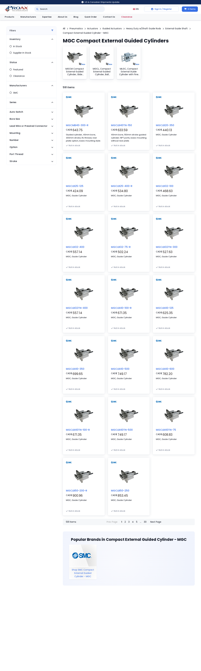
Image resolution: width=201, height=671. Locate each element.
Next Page (155, 521)
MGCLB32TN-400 (77, 308)
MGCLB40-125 (165, 308)
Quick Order (90, 16)
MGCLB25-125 (74, 186)
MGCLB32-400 (75, 247)
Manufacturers (28, 16)
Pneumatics (76, 28)
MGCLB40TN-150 (121, 125)
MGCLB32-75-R (121, 247)
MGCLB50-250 (120, 490)
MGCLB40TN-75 (166, 430)
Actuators (92, 28)
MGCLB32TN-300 (166, 247)
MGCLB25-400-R (121, 186)
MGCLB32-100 (164, 186)
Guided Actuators (112, 28)
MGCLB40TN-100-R (78, 430)
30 (145, 521)
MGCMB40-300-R (77, 125)
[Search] (37, 9)
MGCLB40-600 (165, 369)
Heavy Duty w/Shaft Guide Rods (143, 28)
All (64, 28)
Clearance (126, 16)
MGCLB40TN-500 (122, 430)
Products (9, 16)
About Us (62, 16)
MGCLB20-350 (165, 125)
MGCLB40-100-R (121, 308)
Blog (75, 16)
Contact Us (109, 16)
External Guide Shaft (176, 28)
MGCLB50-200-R (76, 490)
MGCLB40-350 (75, 369)
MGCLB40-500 (120, 369)
